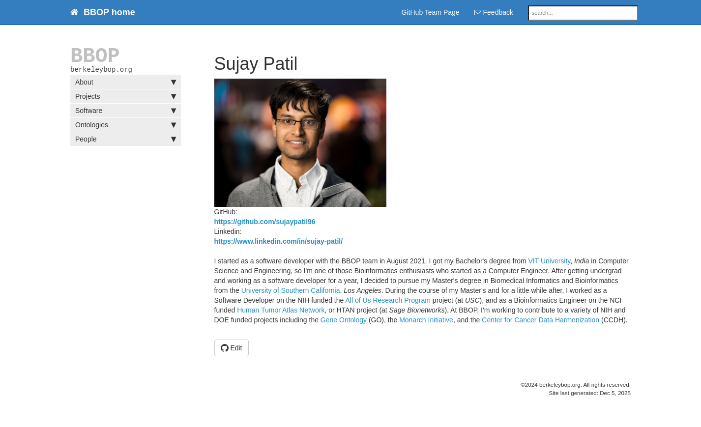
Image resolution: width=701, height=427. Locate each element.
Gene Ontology (344, 320)
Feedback (493, 12)
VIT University (549, 261)
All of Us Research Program (388, 300)
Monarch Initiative (426, 320)
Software (125, 112)
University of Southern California (290, 290)
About (125, 84)
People (125, 141)
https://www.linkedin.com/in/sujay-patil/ (278, 241)
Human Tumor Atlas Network (280, 310)
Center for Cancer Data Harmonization (540, 320)
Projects (125, 98)
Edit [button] (231, 348)
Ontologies (125, 127)
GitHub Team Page (431, 12)
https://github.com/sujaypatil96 (265, 222)
